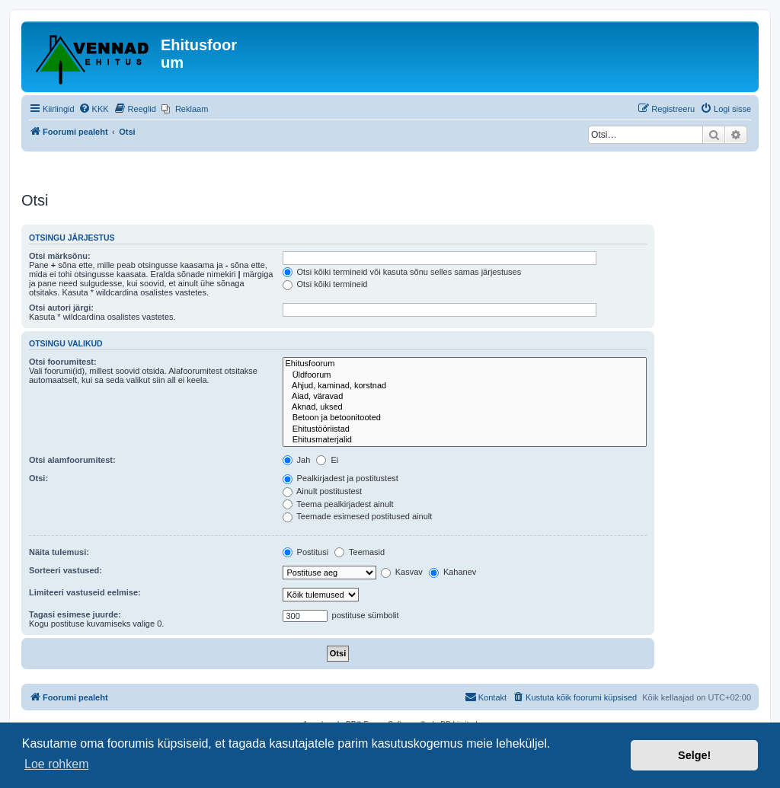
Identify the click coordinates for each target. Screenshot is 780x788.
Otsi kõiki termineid (325, 284)
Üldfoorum (465, 375)
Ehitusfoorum (465, 364)
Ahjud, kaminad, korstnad (465, 386)
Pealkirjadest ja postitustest (340, 478)
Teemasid (359, 552)
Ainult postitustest (323, 491)
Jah (297, 459)
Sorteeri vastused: (65, 570)
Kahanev (452, 571)
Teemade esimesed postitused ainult (358, 516)
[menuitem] (93, 109)
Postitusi (306, 552)
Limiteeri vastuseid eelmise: (85, 592)
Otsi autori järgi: (61, 307)
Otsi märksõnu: (60, 255)
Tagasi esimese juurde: (75, 614)
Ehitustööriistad (465, 429)
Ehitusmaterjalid (465, 440)
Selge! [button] (694, 755)
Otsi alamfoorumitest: (72, 459)
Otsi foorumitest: (63, 361)
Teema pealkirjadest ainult (338, 504)
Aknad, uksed (465, 407)
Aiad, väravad (465, 396)
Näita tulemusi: (59, 552)
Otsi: (38, 478)
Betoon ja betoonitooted (465, 418)
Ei (327, 459)
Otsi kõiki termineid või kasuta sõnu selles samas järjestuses (402, 271)
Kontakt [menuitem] (486, 696)
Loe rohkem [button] (56, 764)
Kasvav (402, 571)
